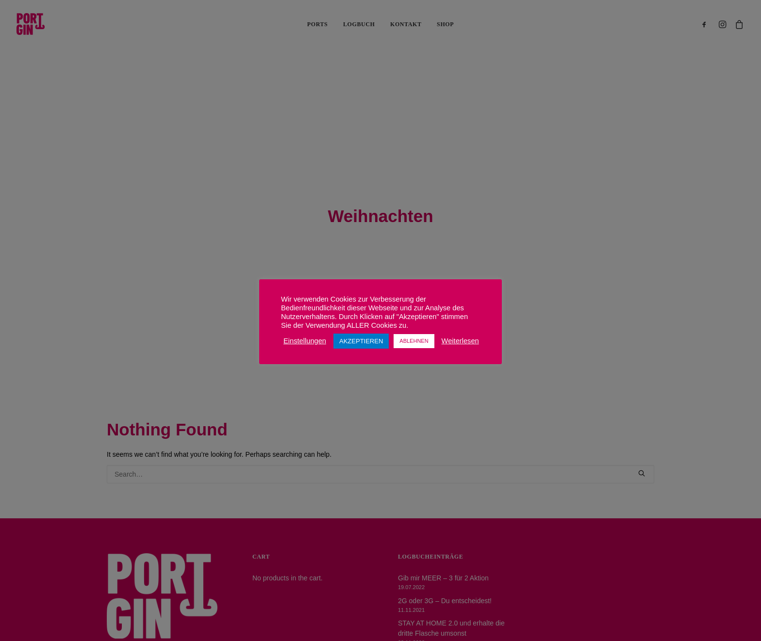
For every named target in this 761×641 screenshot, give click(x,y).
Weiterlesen (460, 341)
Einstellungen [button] (304, 341)
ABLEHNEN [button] (413, 341)
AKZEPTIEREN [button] (361, 341)
